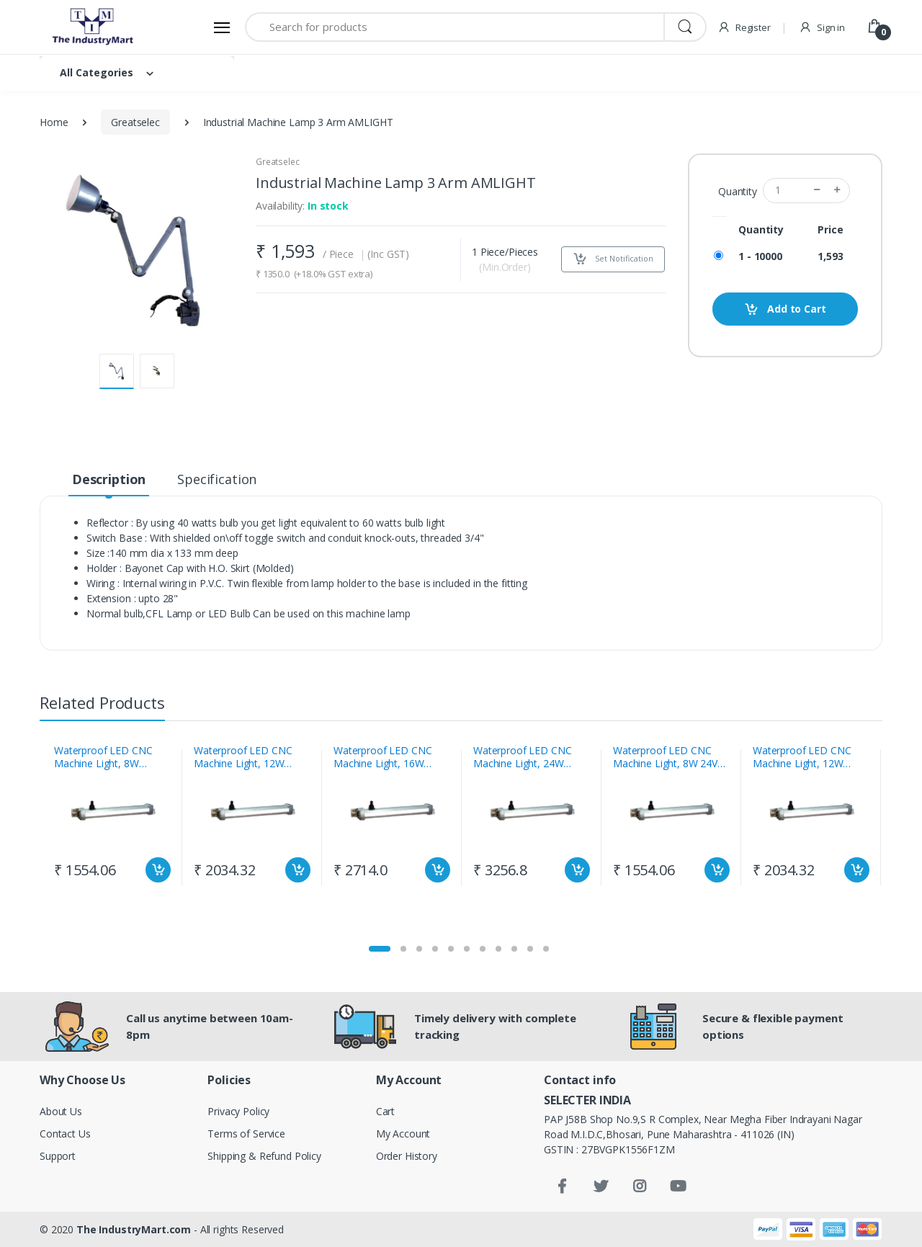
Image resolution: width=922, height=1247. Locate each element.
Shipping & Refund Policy (264, 1156)
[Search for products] (454, 27)
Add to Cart (784, 309)
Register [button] (744, 27)
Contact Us (65, 1133)
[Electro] (94, 27)
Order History (406, 1156)
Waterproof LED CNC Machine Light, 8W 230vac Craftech (103, 757)
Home (54, 122)
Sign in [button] (822, 27)
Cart (385, 1111)
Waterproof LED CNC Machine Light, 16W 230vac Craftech (382, 757)
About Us (61, 1111)
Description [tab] (109, 479)
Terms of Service (246, 1133)
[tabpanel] (112, 818)
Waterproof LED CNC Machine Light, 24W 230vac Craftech (522, 757)
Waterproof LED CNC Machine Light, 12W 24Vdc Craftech (802, 757)
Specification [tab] (216, 479)
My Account (403, 1133)
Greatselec (135, 122)
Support (58, 1156)
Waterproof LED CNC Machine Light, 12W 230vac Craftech (243, 757)
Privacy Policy (238, 1111)
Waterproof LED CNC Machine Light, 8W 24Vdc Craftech (670, 757)
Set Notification (613, 259)
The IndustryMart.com (133, 1229)
